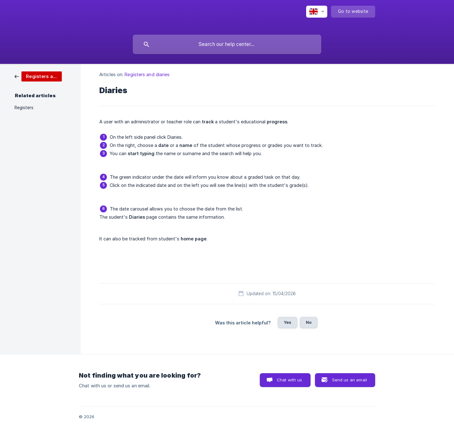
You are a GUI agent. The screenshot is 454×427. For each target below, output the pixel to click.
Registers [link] (24, 107)
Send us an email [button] (349, 379)
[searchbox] (227, 44)
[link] (38, 76)
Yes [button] (287, 322)
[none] (316, 12)
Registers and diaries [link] (147, 74)
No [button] (308, 322)
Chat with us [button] (289, 379)
